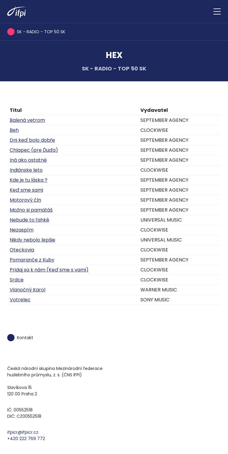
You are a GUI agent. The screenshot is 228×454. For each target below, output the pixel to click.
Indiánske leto (26, 170)
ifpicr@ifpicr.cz (22, 432)
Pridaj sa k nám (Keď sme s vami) (49, 269)
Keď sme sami (26, 189)
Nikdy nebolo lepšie (32, 239)
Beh (14, 130)
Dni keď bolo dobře (32, 140)
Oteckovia (22, 249)
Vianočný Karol (27, 289)
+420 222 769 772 (26, 439)
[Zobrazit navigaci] (217, 11)
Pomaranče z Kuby (32, 259)
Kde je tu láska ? (28, 180)
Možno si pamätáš (31, 209)
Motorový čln (25, 199)
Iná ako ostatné (28, 160)
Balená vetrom (27, 120)
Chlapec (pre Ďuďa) (34, 150)
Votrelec (20, 299)
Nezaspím (22, 229)
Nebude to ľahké (29, 219)
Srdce (17, 279)
